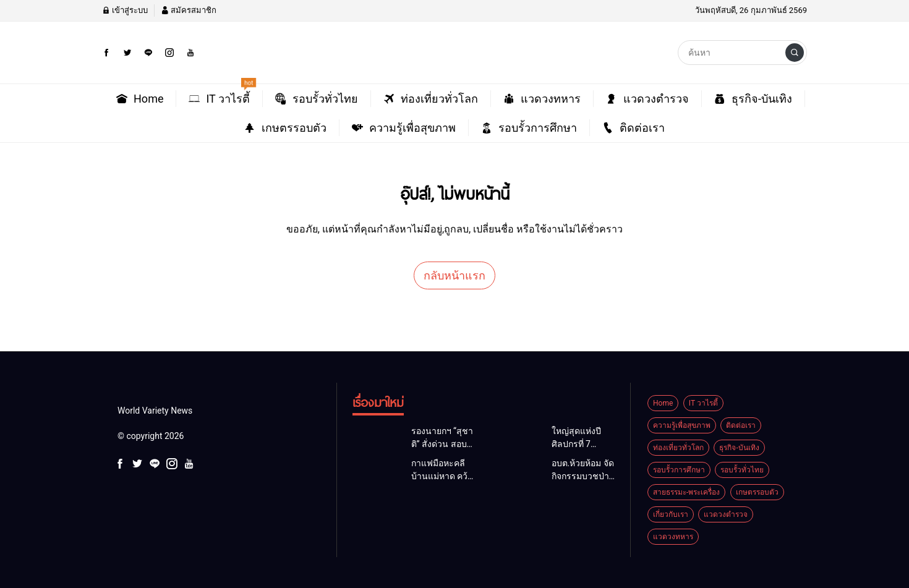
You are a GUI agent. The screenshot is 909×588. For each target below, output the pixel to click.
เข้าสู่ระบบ (125, 10)
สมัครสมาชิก (188, 10)
